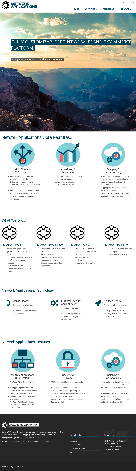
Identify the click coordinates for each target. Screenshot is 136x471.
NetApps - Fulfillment (117, 244)
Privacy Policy (75, 445)
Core (76, 9)
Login (132, 3)
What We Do (91, 9)
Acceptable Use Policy (78, 448)
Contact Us (124, 3)
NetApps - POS (11, 244)
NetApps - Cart (79, 244)
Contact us (74, 441)
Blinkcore (36, 59)
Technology (109, 9)
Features (126, 9)
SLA (71, 452)
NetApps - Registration (50, 244)
